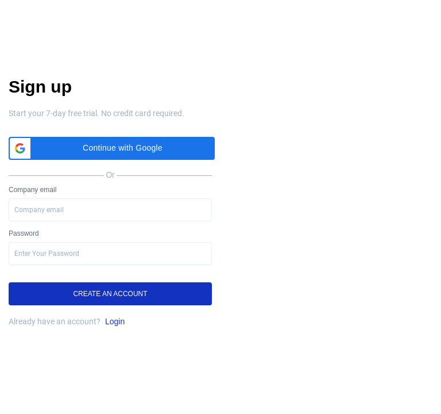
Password (24, 233)
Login (115, 321)
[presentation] (110, 253)
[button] (112, 148)
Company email (32, 190)
